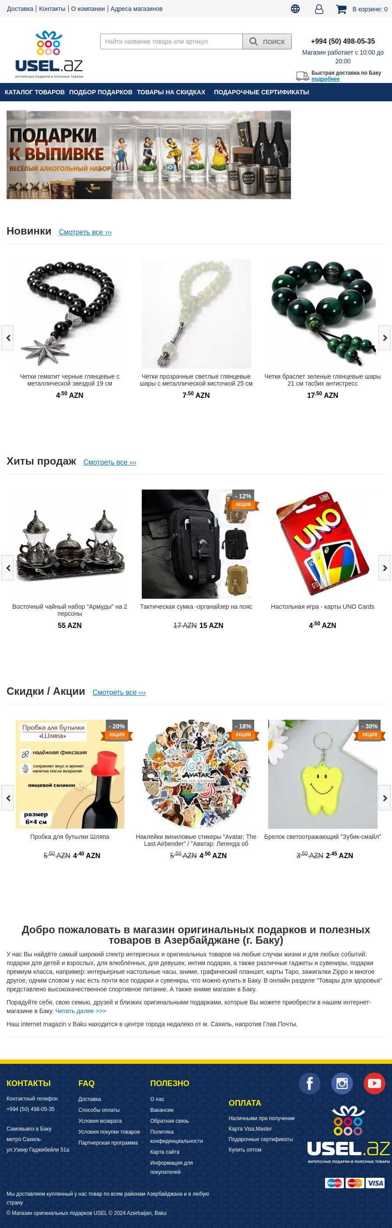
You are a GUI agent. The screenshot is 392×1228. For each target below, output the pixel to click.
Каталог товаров (35, 92)
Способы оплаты (98, 1110)
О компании (88, 8)
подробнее (326, 79)
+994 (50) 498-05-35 (31, 1109)
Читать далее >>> (80, 1010)
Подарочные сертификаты (261, 92)
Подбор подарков (101, 92)
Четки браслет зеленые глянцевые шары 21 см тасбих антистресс (322, 380)
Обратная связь (169, 1121)
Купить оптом (245, 1150)
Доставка (20, 8)
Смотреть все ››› (85, 232)
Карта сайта (164, 1152)
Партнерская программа (108, 1143)
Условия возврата (100, 1121)
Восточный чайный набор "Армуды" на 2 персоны (69, 610)
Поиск (267, 41)
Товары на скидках (171, 92)
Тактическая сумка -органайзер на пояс (196, 606)
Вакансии (161, 1110)
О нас (157, 1099)
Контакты (52, 8)
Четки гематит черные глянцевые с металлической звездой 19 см (70, 380)
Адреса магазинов (137, 8)
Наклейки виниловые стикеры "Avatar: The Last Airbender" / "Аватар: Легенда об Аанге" (196, 844)
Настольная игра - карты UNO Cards (322, 606)
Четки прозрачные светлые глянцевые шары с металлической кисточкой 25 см (196, 380)
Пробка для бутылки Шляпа (69, 836)
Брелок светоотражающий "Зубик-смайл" (322, 836)
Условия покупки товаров (109, 1132)
